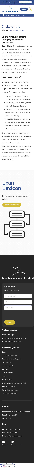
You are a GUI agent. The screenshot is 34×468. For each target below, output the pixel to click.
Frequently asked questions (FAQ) (14, 383)
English (6, 466)
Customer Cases (8, 372)
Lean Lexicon (6, 379)
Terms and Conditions (9, 393)
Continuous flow (18, 30)
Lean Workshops (8, 334)
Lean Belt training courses (11, 341)
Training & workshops (9, 355)
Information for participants (11, 359)
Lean (4, 352)
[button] (30, 9)
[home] (10, 9)
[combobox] (8, 466)
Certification (6, 362)
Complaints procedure (10, 390)
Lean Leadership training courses (14, 338)
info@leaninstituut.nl (15, 436)
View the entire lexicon (12, 204)
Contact (23, 9)
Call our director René (25, 2)
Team (4, 376)
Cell (10, 30)
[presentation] (18, 314)
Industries (5, 369)
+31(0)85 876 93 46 (14, 429)
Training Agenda (8, 366)
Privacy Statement (8, 386)
